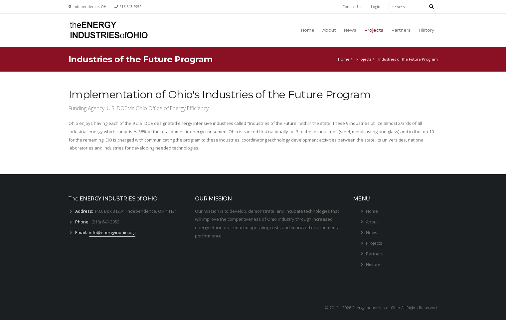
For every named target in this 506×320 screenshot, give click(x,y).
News (350, 30)
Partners (401, 30)
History (426, 30)
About (329, 30)
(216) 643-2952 (105, 222)
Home (307, 30)
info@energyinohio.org (112, 232)
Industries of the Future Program (408, 59)
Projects (373, 30)
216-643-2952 (130, 6)
